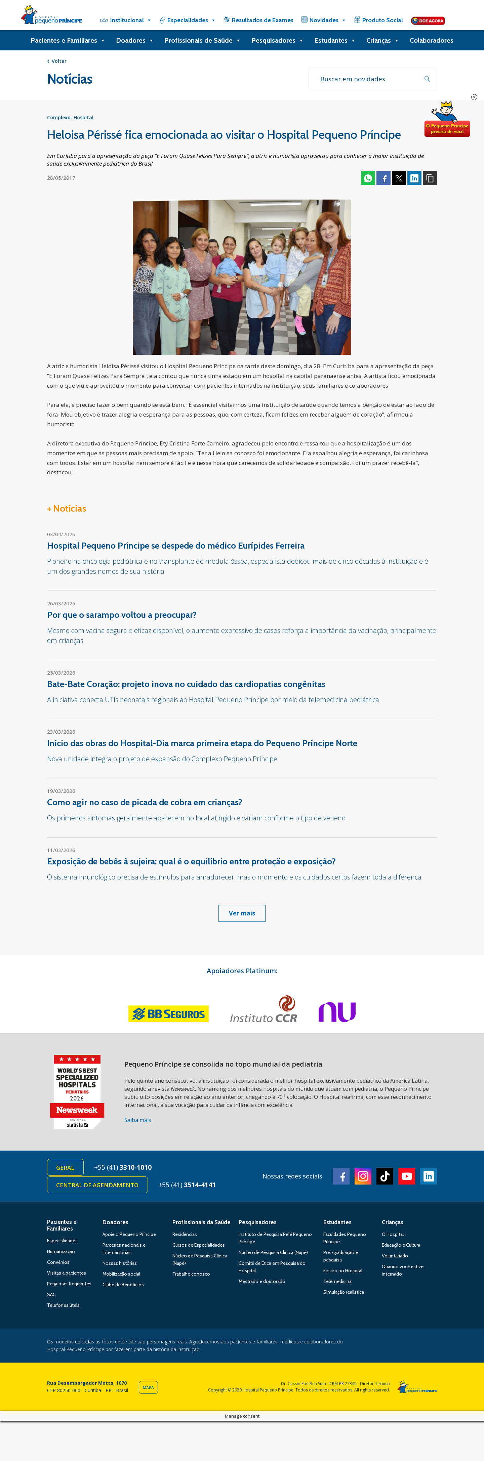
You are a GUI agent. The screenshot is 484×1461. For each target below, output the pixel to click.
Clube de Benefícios (123, 1287)
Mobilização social (121, 1276)
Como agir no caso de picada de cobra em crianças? (144, 803)
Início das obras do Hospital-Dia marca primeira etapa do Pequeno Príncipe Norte (202, 744)
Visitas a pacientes (66, 1275)
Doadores (135, 40)
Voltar (59, 61)
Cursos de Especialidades (198, 1247)
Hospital (83, 118)
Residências (184, 1236)
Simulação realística (343, 1294)
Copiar (430, 179)
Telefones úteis (63, 1307)
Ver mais (242, 914)
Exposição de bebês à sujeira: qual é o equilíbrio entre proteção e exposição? (191, 862)
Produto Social (382, 20)
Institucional (131, 20)
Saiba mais (137, 1121)
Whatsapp (368, 179)
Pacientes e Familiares (68, 40)
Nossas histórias (120, 1265)
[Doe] (428, 20)
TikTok (384, 1177)
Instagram (363, 1177)
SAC (51, 1296)
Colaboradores (431, 40)
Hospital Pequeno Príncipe (51, 16)
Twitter (399, 179)
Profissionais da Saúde (201, 1224)
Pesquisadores (277, 40)
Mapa (148, 1389)
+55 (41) (125, 1168)
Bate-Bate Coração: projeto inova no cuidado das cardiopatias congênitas (186, 685)
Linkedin (414, 179)
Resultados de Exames (262, 20)
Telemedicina (337, 1283)
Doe (447, 119)
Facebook (383, 179)
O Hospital (393, 1236)
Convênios (58, 1264)
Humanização (61, 1253)
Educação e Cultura (401, 1247)
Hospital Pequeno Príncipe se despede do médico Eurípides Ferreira (176, 546)
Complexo (59, 118)
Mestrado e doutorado (262, 1283)
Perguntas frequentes (69, 1286)
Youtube (406, 1177)
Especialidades (191, 20)
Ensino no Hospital (342, 1273)
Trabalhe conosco (191, 1276)
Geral (66, 1168)
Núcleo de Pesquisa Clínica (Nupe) (273, 1254)
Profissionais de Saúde (202, 40)
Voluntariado (395, 1258)
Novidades (328, 20)
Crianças (383, 40)
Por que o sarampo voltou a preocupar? (122, 615)
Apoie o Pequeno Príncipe (129, 1236)
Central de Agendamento (98, 1187)
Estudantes (335, 40)
